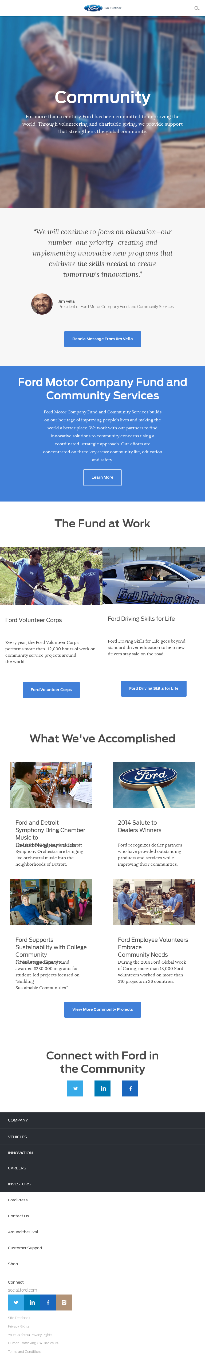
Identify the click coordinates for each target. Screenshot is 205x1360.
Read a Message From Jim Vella (102, 339)
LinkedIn (102, 1089)
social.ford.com (22, 1290)
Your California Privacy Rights (30, 1335)
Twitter (75, 1089)
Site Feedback (19, 1318)
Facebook (130, 1089)
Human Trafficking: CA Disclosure (33, 1343)
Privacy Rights (18, 1326)
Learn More (102, 477)
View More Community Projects (102, 1010)
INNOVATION (20, 1153)
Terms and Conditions (24, 1351)
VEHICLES (17, 1137)
